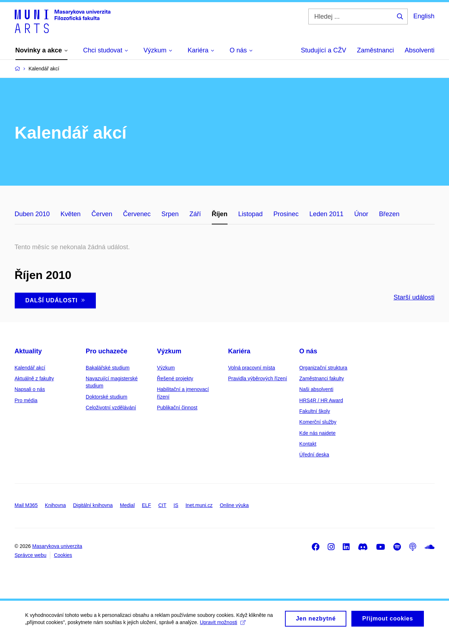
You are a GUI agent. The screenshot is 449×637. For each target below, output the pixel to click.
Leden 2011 (326, 214)
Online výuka (234, 505)
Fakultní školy (314, 411)
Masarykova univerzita (57, 546)
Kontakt (307, 444)
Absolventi (419, 50)
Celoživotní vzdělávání (111, 407)
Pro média (26, 400)
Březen (389, 214)
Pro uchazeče (106, 351)
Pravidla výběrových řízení (257, 378)
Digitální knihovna (93, 505)
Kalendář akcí (30, 368)
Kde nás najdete (317, 433)
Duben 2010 (32, 214)
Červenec (137, 214)
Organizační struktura (323, 368)
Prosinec (286, 214)
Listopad (250, 214)
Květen (71, 214)
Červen (102, 214)
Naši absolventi (316, 389)
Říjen (220, 214)
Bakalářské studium (108, 368)
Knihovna (55, 505)
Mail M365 (26, 505)
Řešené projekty (175, 378)
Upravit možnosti (222, 625)
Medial (127, 505)
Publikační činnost (177, 407)
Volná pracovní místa (251, 368)
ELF (146, 505)
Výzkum (169, 351)
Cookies (63, 555)
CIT (162, 505)
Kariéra (239, 351)
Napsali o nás (30, 389)
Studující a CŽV (323, 50)
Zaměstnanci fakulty (321, 378)
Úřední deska (314, 454)
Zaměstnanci (375, 50)
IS (176, 505)
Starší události (413, 297)
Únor (361, 214)
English (423, 16)
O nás (308, 351)
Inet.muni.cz (199, 505)
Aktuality (28, 351)
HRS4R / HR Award (321, 400)
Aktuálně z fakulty (34, 378)
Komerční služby (317, 422)
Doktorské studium (106, 397)
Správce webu (31, 555)
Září (195, 214)
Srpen (170, 214)
